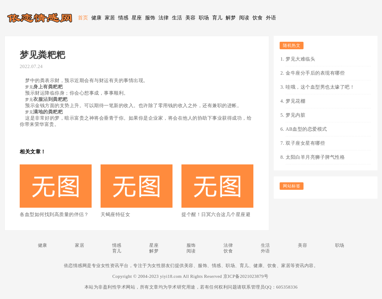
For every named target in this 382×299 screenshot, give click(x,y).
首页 (83, 18)
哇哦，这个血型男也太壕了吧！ (320, 87)
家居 (110, 18)
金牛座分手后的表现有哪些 (315, 72)
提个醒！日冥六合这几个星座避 (215, 214)
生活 (177, 18)
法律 (163, 18)
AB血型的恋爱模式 (306, 129)
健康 (96, 18)
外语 (271, 18)
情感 (123, 18)
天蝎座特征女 (115, 214)
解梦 (231, 18)
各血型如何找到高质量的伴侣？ (54, 214)
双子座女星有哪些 (305, 143)
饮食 (257, 18)
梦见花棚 (295, 101)
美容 (190, 18)
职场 (204, 18)
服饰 (150, 18)
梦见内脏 (295, 115)
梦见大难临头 (300, 58)
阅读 (244, 18)
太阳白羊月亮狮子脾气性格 (315, 157)
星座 (137, 18)
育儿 (217, 18)
